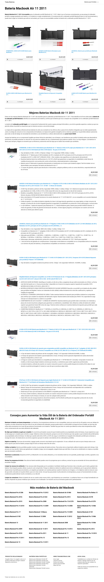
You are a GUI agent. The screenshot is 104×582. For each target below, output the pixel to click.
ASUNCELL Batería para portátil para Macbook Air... (84, 51)
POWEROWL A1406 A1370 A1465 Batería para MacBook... (18, 51)
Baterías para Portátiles (90, 2)
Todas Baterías (10, 2)
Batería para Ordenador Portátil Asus (38, 563)
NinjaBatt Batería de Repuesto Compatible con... (50, 94)
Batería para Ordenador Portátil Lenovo (39, 568)
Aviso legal (56, 559)
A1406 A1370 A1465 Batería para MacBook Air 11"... (84, 94)
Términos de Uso (57, 560)
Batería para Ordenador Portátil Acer (38, 560)
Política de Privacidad (59, 563)
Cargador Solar (9, 559)
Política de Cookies (58, 562)
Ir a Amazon (20, 59)
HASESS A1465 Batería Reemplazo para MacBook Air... (50, 51)
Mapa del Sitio (57, 565)
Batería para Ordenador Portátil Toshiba (39, 562)
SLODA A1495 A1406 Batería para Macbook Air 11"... (19, 94)
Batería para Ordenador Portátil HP (38, 559)
